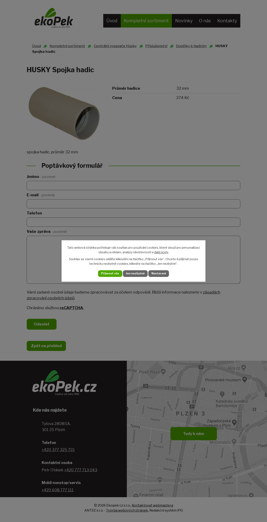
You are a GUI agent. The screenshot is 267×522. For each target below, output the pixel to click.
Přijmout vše (106, 273)
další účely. (161, 252)
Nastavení (162, 273)
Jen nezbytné (135, 273)
